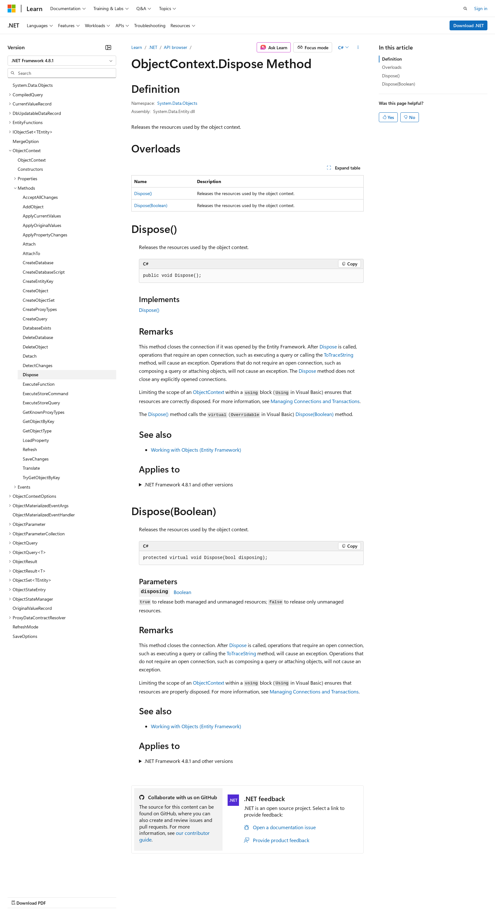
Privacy (138, 897)
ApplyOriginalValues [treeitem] (42, 225)
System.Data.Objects (177, 103)
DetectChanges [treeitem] (37, 365)
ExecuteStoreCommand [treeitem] (45, 393)
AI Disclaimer (20, 897)
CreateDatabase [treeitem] (38, 262)
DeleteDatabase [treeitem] (38, 337)
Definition (392, 59)
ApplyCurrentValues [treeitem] (42, 216)
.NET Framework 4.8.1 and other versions (188, 484)
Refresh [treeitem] (30, 449)
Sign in (480, 8)
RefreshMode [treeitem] (25, 627)
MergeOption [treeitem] (26, 141)
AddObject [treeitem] (33, 207)
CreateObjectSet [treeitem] (39, 300)
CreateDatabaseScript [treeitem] (44, 272)
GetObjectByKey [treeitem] (38, 421)
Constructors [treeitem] (30, 169)
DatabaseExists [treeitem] (37, 328)
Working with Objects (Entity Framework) (196, 449)
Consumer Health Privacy (181, 897)
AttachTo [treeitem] (31, 253)
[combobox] (62, 61)
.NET (153, 47)
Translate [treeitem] (31, 468)
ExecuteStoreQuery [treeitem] (41, 403)
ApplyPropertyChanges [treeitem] (45, 235)
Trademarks (262, 897)
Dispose (328, 346)
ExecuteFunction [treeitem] (39, 384)
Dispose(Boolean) (150, 205)
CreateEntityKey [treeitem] (38, 281)
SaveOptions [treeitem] (25, 636)
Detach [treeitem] (30, 356)
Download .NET (468, 25)
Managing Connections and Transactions (315, 401)
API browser (175, 47)
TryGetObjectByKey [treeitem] (41, 477)
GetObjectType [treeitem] (37, 431)
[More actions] (358, 47)
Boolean (182, 592)
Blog (86, 897)
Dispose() (143, 193)
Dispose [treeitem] (30, 375)
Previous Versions (57, 897)
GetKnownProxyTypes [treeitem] (43, 412)
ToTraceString (338, 354)
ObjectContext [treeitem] (32, 160)
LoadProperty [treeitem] (36, 440)
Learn (136, 47)
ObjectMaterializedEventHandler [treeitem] (44, 515)
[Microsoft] (12, 8)
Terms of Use (230, 897)
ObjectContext (208, 392)
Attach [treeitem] (29, 244)
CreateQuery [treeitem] (35, 319)
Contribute (113, 897)
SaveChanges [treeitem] (36, 459)
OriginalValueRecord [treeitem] (32, 608)
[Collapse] (108, 47)
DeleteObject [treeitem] (35, 347)
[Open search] (465, 8)
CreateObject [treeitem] (35, 291)
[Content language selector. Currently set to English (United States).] (36, 882)
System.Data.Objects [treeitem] (33, 85)
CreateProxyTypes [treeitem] (40, 309)
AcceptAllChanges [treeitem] (40, 197)
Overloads (392, 67)
